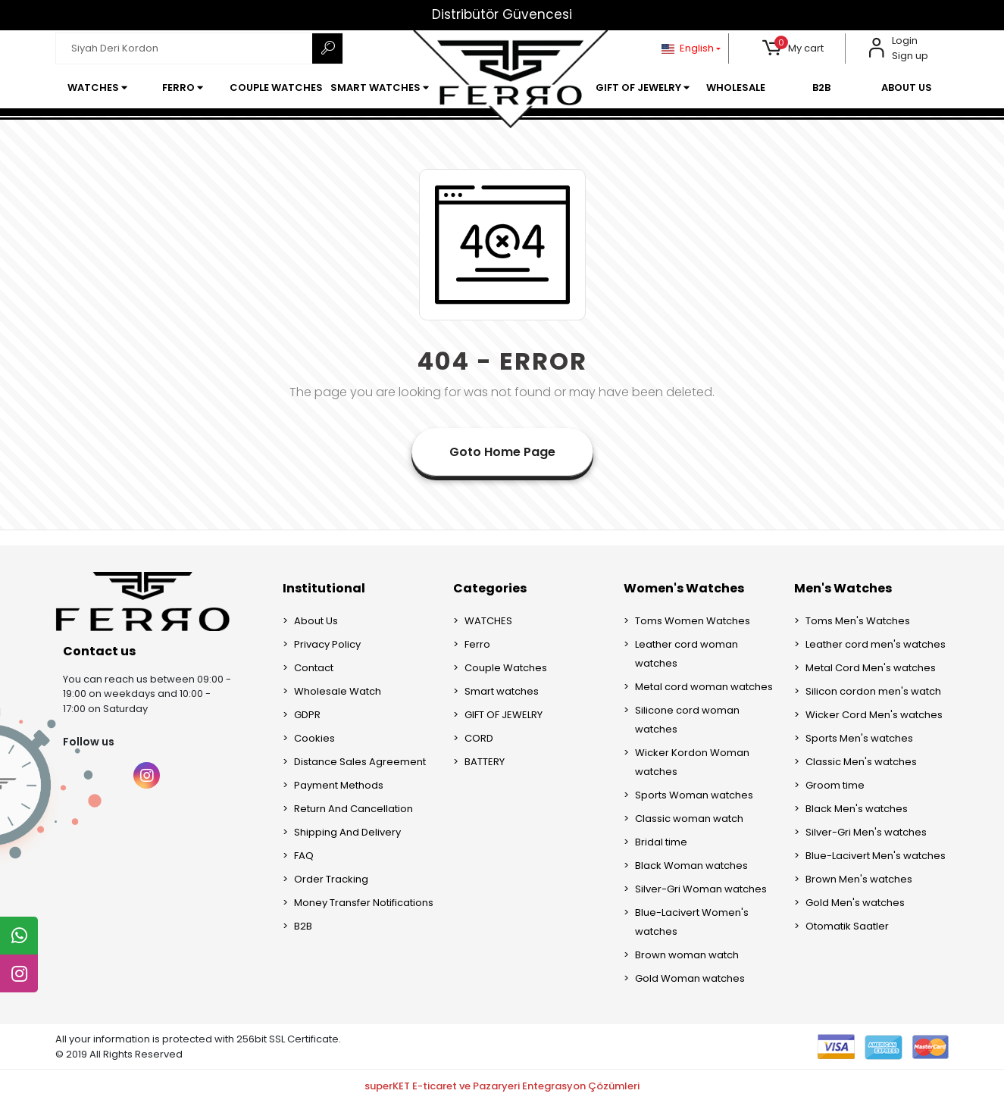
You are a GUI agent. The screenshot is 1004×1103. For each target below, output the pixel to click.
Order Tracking (331, 879)
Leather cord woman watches (686, 653)
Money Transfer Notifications (363, 902)
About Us (316, 621)
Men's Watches (843, 588)
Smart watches (501, 691)
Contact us (99, 651)
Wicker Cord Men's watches (874, 715)
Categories (490, 588)
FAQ (304, 855)
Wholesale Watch (337, 691)
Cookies (314, 738)
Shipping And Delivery (347, 832)
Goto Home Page (502, 452)
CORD (478, 738)
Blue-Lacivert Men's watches (875, 855)
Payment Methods (338, 785)
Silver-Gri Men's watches (866, 832)
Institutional (324, 588)
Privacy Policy (327, 644)
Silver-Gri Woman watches (701, 889)
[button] (793, 48)
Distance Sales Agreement (360, 762)
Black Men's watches (856, 808)
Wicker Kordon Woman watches (692, 762)
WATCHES (488, 621)
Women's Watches (684, 588)
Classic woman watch (689, 818)
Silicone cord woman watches (687, 719)
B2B (303, 926)
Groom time (835, 785)
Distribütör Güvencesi (502, 14)
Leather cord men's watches (875, 644)
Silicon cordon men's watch (873, 691)
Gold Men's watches (855, 902)
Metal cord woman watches (704, 687)
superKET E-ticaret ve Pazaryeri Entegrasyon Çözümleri (502, 1086)
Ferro (477, 644)
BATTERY (484, 762)
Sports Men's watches (859, 738)
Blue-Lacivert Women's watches (692, 922)
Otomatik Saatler (847, 926)
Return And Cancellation (353, 808)
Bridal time (661, 842)
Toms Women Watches (692, 621)
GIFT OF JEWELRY (503, 715)
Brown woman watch (687, 955)
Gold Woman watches (690, 978)
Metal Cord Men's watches (870, 668)
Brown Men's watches (858, 879)
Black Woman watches (691, 865)
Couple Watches (505, 668)
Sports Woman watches (694, 795)
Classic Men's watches (861, 762)
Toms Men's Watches (857, 621)
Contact (313, 668)
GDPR (307, 715)
